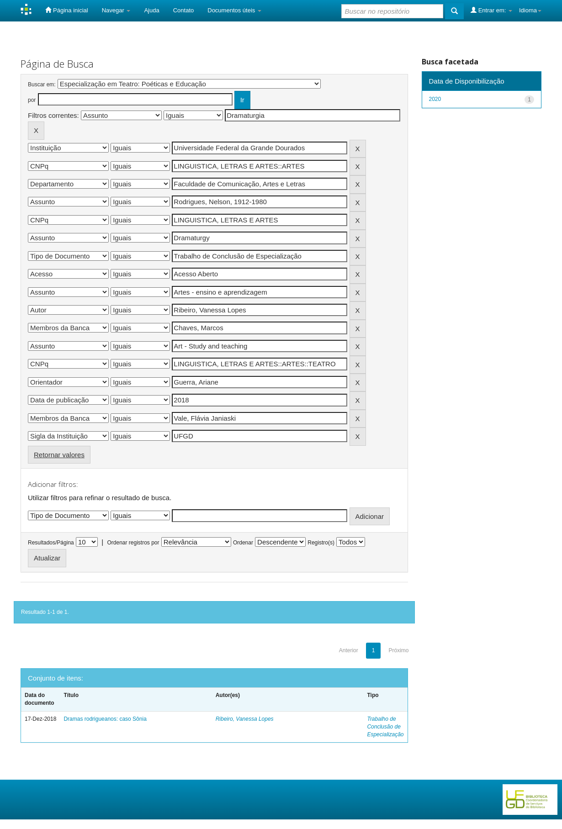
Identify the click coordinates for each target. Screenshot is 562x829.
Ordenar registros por (133, 542)
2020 (435, 99)
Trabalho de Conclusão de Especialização (385, 727)
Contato (183, 10)
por (32, 100)
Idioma (530, 10)
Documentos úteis (234, 10)
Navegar (116, 10)
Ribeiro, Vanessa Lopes (245, 719)
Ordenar (243, 542)
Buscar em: (42, 84)
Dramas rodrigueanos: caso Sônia (105, 719)
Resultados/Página (51, 542)
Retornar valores (59, 455)
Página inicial (66, 10)
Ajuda (151, 10)
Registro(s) (321, 542)
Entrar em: (491, 10)
